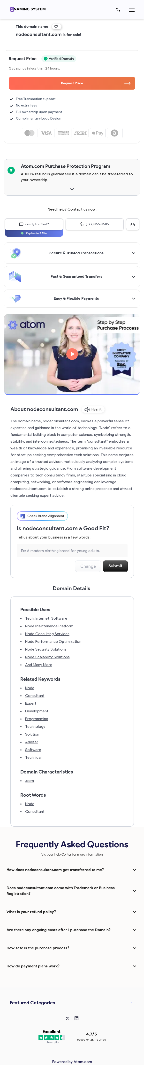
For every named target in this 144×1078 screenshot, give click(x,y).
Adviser (31, 742)
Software (33, 749)
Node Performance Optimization (53, 641)
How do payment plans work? (33, 966)
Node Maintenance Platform (49, 626)
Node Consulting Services (47, 633)
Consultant (35, 695)
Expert (30, 703)
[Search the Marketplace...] (72, 550)
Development (36, 711)
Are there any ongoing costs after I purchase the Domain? (59, 930)
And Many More (38, 664)
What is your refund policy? (31, 911)
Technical (33, 757)
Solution (32, 734)
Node (29, 688)
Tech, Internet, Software (46, 618)
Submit (115, 565)
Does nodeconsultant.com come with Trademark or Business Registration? (61, 891)
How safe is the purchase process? (38, 948)
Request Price (95, 83)
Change (88, 566)
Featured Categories (32, 1003)
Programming (36, 718)
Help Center (62, 854)
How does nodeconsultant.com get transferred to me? (55, 869)
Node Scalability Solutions (47, 657)
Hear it (93, 409)
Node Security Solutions (46, 649)
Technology (35, 726)
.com (29, 780)
